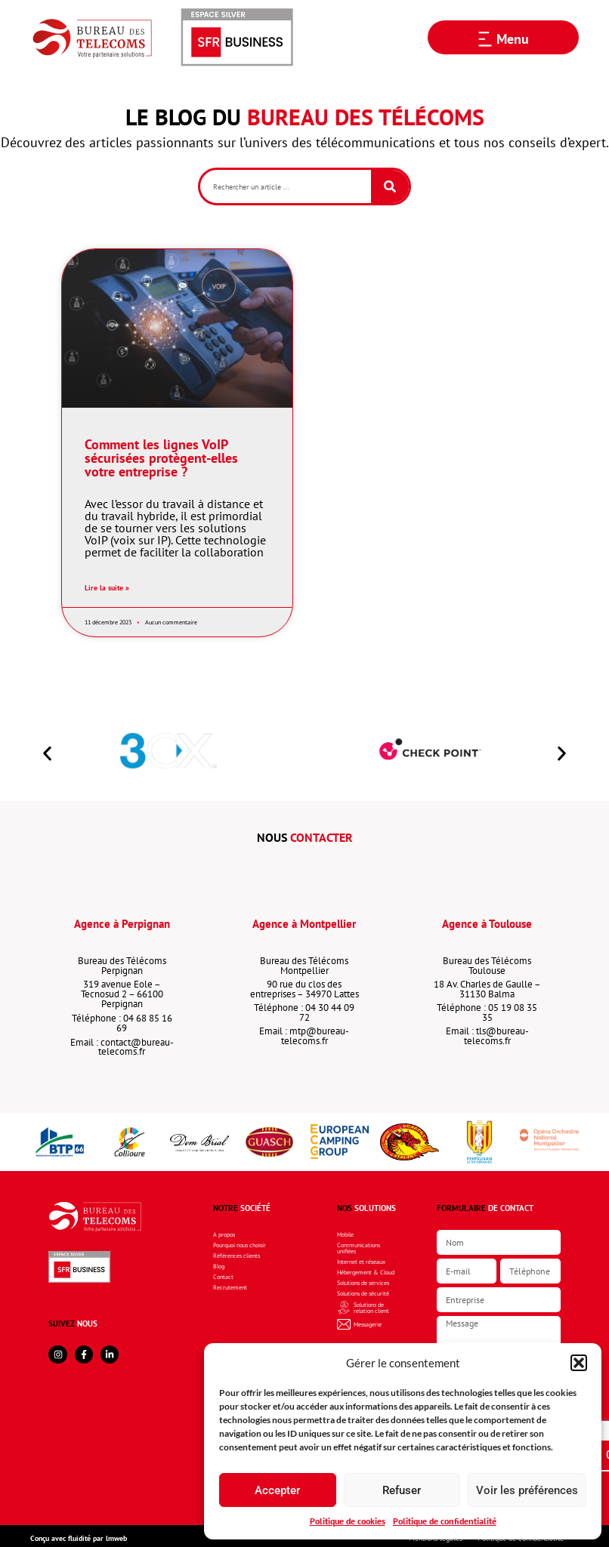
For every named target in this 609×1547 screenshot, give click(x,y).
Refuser (401, 1490)
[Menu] (485, 39)
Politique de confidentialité (444, 1521)
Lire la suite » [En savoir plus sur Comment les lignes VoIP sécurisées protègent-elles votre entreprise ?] (107, 587)
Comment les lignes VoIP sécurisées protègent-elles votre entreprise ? (161, 458)
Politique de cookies (347, 1521)
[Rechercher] (390, 186)
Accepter (277, 1490)
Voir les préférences (527, 1490)
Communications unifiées (358, 1248)
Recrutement (230, 1287)
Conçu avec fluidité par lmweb (78, 1538)
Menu (512, 39)
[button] (578, 1362)
